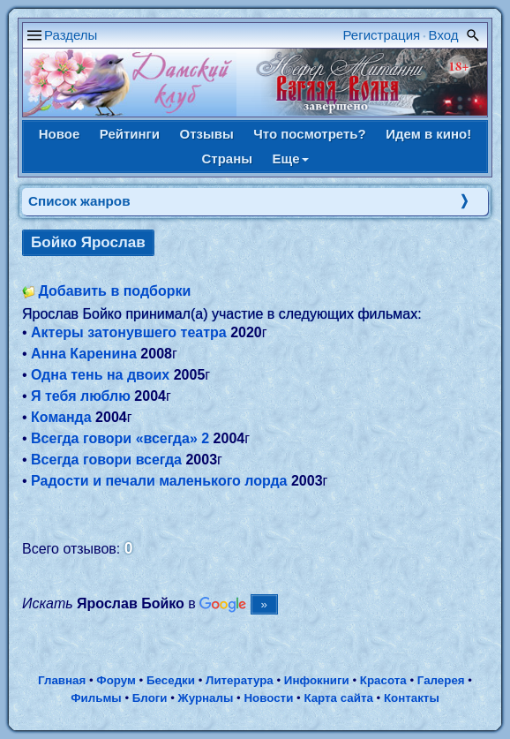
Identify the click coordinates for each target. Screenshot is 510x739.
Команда (61, 417)
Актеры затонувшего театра (129, 332)
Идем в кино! (428, 133)
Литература (240, 680)
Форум (116, 680)
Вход (444, 34)
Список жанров (79, 200)
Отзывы (207, 133)
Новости (268, 698)
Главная (62, 680)
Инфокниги (316, 680)
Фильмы (96, 698)
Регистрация (382, 34)
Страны (226, 158)
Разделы (70, 34)
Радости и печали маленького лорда (159, 480)
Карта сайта (338, 698)
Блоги (150, 698)
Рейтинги (130, 133)
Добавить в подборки (114, 290)
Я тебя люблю (81, 395)
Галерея (441, 680)
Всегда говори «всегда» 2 (120, 438)
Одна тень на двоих (100, 374)
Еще (291, 158)
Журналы (206, 698)
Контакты (411, 698)
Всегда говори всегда (106, 459)
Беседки (170, 680)
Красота (383, 680)
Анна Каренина (84, 353)
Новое (59, 133)
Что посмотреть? (309, 133)
